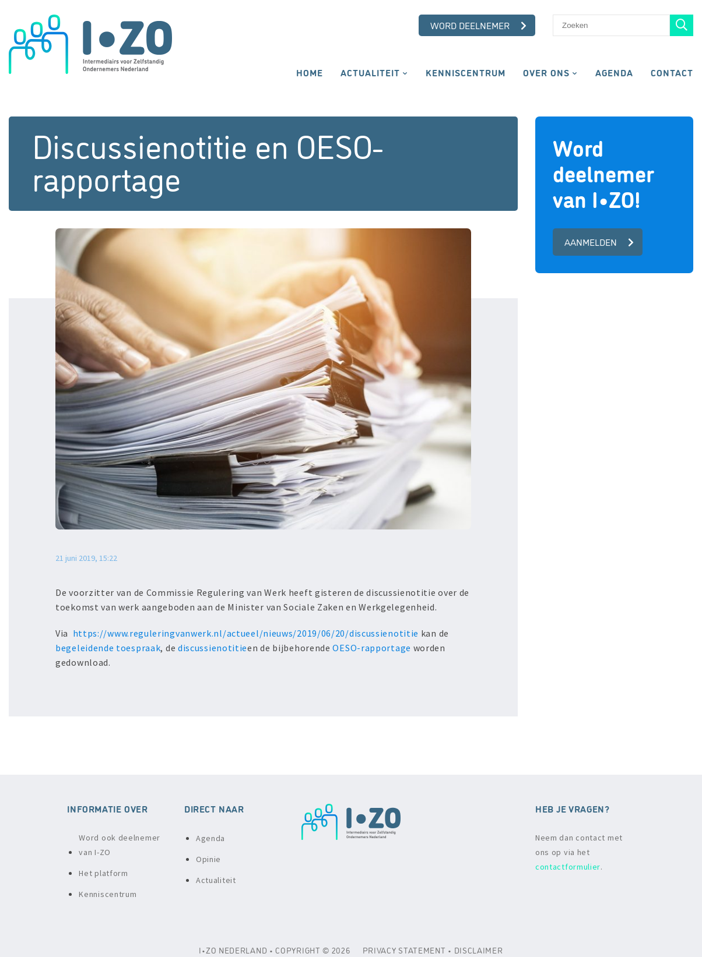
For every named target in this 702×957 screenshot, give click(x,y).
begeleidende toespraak (107, 648)
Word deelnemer (478, 25)
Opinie (208, 859)
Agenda (614, 72)
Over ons (546, 72)
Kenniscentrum (466, 72)
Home (309, 72)
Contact (672, 72)
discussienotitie (212, 648)
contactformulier (568, 866)
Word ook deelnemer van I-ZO (119, 844)
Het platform (103, 873)
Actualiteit (370, 72)
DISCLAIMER (478, 949)
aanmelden (599, 241)
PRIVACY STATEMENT (404, 949)
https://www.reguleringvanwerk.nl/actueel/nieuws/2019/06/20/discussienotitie (246, 633)
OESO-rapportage (371, 648)
